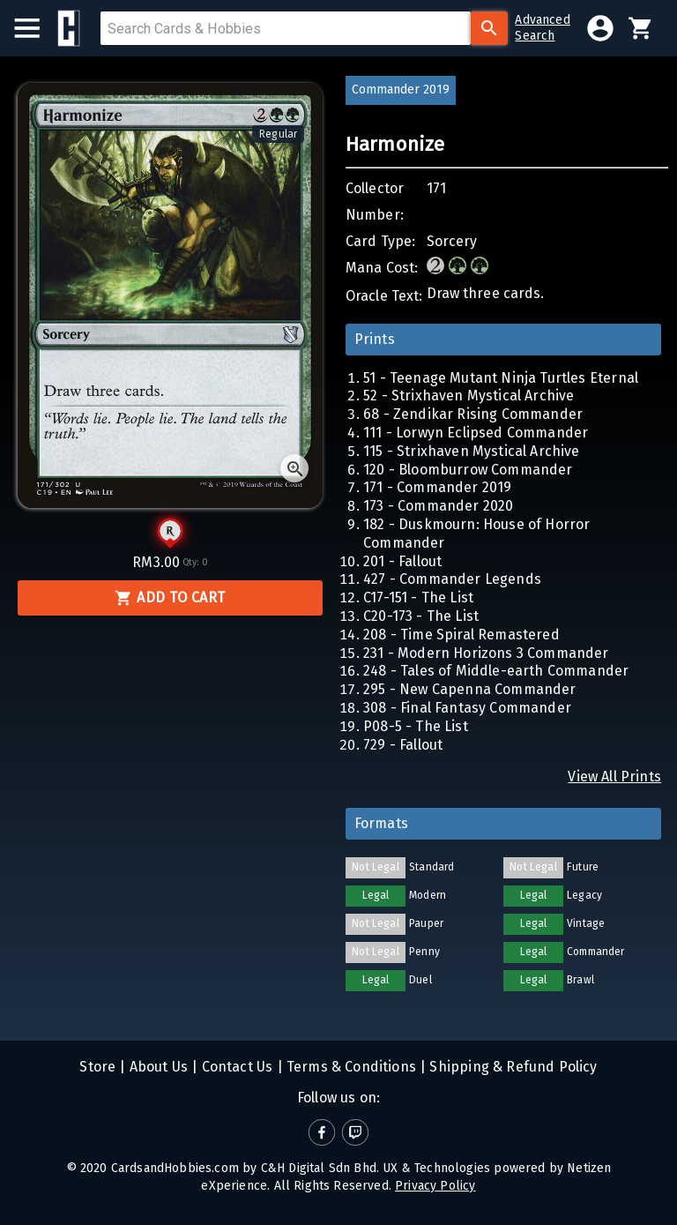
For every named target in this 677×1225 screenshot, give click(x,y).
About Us (157, 1066)
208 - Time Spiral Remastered (461, 634)
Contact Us (234, 1066)
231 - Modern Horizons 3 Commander (486, 653)
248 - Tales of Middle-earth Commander (496, 670)
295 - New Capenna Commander (470, 689)
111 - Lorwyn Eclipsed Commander (475, 432)
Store (97, 1066)
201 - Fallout (402, 561)
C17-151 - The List (418, 597)
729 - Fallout (403, 744)
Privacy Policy (435, 1185)
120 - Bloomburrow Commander (468, 469)
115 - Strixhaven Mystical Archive (471, 451)
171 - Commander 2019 (437, 487)
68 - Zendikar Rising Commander (473, 414)
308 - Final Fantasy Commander (467, 707)
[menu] (36, 28)
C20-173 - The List (421, 616)
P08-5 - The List (415, 726)
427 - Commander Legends (452, 579)
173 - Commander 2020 (438, 505)
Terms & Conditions (349, 1066)
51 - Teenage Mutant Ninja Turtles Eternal (500, 378)
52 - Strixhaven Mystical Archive (468, 395)
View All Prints (614, 776)
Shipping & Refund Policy (511, 1066)
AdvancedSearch (542, 27)
